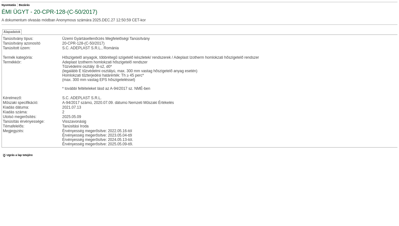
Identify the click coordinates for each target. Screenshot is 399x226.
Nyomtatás (9, 5)
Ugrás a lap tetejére (17, 155)
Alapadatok (11, 32)
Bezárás (24, 5)
